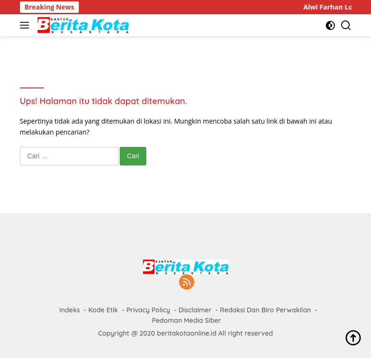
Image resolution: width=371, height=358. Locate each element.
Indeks (69, 310)
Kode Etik (103, 310)
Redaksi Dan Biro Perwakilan (265, 310)
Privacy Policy (148, 310)
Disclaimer (195, 310)
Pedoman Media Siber (186, 320)
